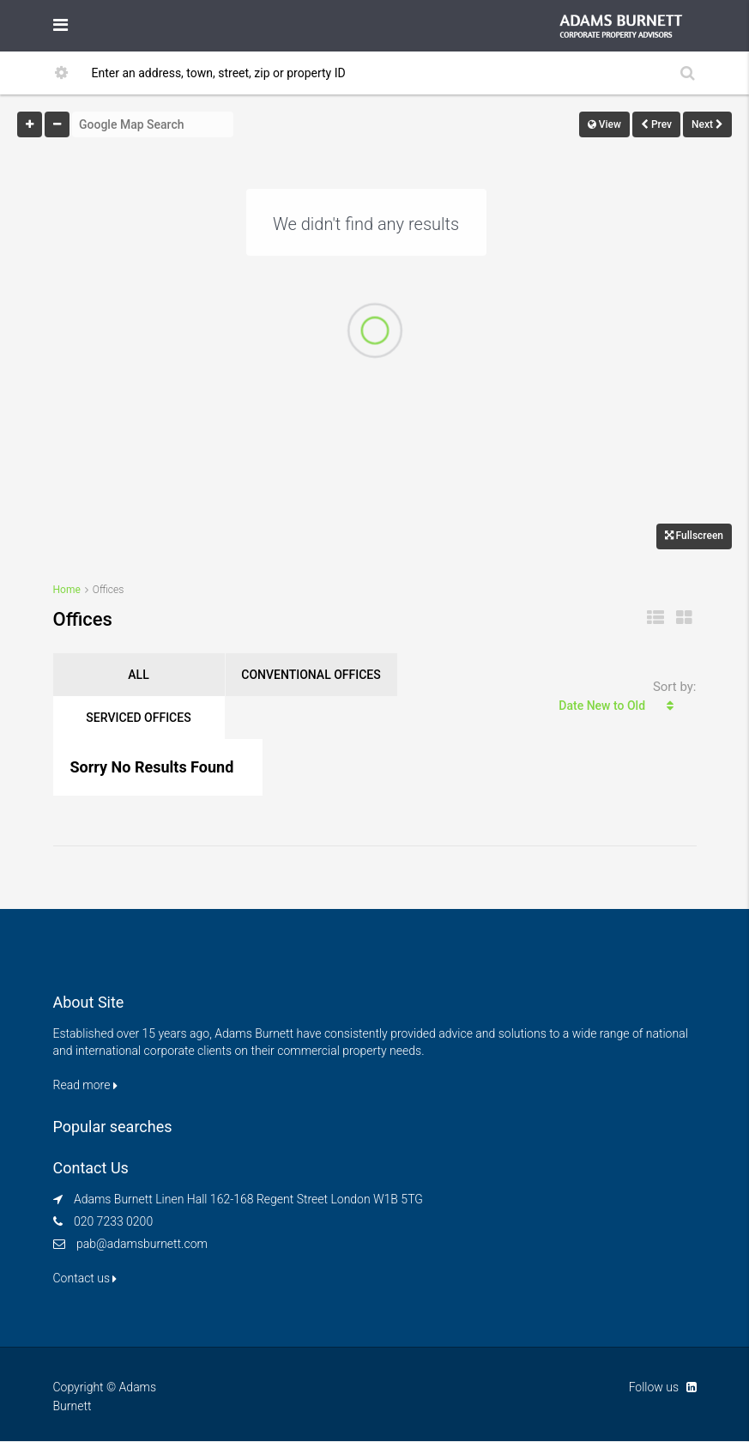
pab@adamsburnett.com (142, 1244)
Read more (85, 1085)
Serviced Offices (138, 717)
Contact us (85, 1278)
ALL (138, 675)
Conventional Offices (310, 675)
